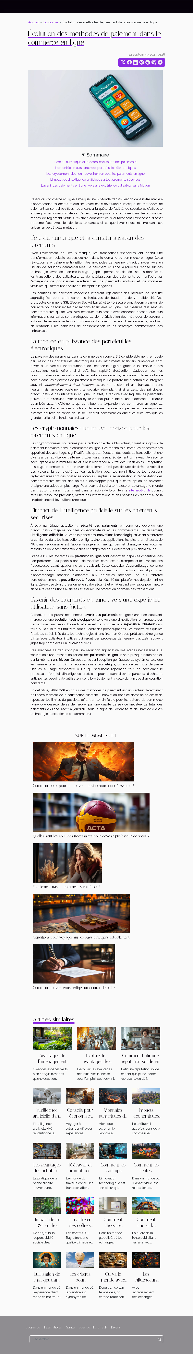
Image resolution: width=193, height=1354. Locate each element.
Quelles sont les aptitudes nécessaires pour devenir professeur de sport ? (91, 836)
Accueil (33, 22)
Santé (70, 1327)
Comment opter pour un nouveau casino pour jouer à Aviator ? (83, 785)
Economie (50, 22)
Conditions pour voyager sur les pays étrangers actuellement (81, 937)
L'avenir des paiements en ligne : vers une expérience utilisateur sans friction (95, 185)
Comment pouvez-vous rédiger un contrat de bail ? (74, 987)
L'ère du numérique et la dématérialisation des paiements (95, 162)
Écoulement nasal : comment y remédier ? (66, 887)
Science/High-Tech (93, 1327)
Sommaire (98, 155)
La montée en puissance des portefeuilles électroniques (95, 168)
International (53, 1327)
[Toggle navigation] (10, 7)
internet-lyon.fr (139, 490)
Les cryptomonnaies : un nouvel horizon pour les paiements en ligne (95, 174)
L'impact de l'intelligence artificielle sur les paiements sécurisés (95, 179)
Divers (115, 1327)
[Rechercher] (96, 1339)
